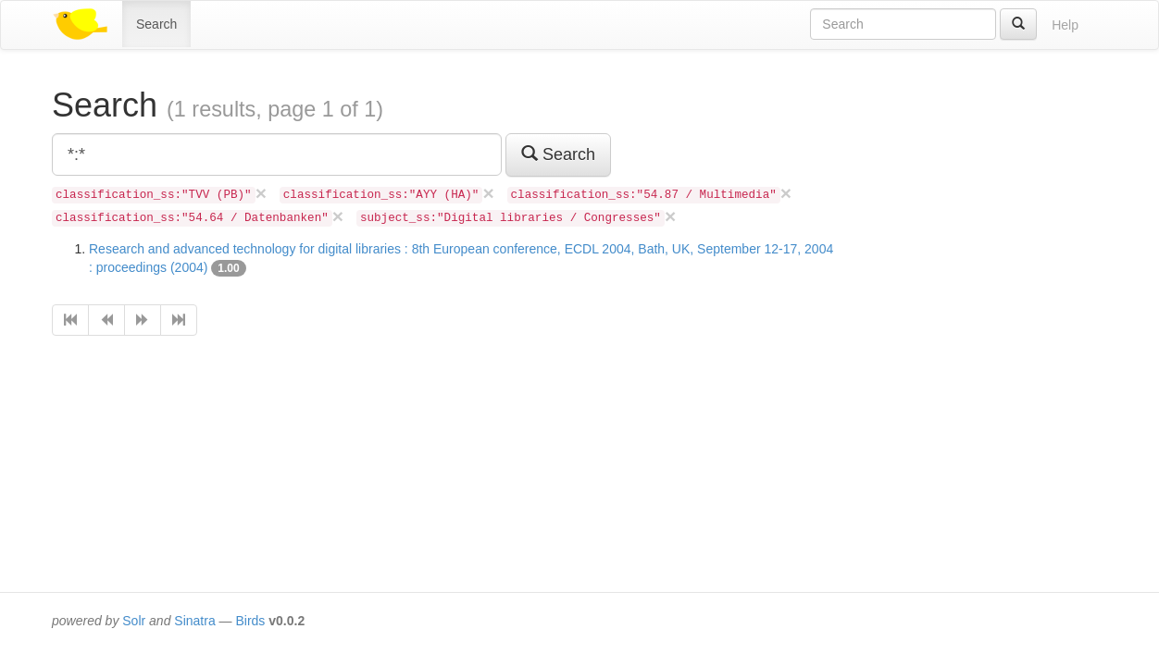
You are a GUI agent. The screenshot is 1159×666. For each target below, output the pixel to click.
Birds (250, 620)
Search (156, 24)
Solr (133, 620)
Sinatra (194, 620)
